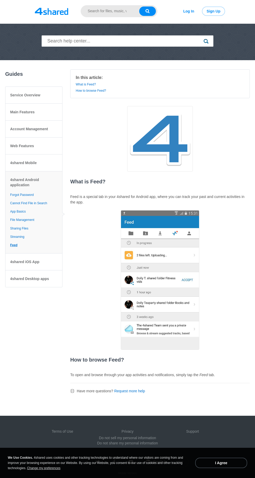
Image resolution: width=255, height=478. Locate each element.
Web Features (22, 146)
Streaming (17, 237)
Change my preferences (43, 468)
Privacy (127, 431)
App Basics (18, 211)
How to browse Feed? (91, 90)
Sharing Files (19, 228)
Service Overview (25, 95)
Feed (13, 245)
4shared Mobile (23, 163)
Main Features (22, 112)
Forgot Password (22, 195)
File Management (22, 220)
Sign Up (213, 11)
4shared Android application (24, 182)
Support (192, 431)
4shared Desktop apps (29, 279)
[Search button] (147, 11)
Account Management (29, 129)
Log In (188, 11)
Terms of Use (62, 431)
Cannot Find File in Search (28, 203)
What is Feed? (86, 84)
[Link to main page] (51, 11)
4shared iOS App (24, 262)
